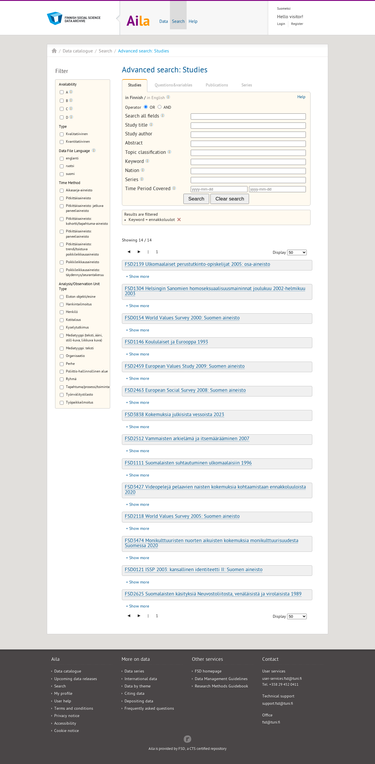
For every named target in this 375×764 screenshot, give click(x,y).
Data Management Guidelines (221, 679)
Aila (54, 50)
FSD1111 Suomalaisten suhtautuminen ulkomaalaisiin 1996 (188, 464)
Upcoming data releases (75, 679)
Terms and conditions (73, 709)
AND (164, 108)
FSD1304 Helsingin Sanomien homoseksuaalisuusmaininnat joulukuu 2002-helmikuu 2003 (215, 291)
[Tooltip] (71, 93)
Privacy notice (66, 716)
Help (193, 22)
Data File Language (74, 151)
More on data (136, 660)
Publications (217, 85)
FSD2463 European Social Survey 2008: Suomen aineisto (185, 391)
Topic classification (148, 153)
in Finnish (134, 98)
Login (281, 24)
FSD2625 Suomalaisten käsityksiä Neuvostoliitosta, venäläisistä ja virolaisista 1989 (213, 595)
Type (63, 127)
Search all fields (145, 116)
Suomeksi (284, 9)
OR (150, 108)
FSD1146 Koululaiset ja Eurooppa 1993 (166, 343)
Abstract (134, 143)
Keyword (137, 162)
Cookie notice (66, 731)
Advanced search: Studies (143, 51)
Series (246, 85)
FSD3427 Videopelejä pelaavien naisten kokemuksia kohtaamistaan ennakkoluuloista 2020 (215, 490)
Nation (135, 171)
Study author (138, 134)
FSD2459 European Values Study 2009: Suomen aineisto (185, 367)
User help (62, 701)
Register (297, 24)
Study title (139, 125)
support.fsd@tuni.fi (277, 704)
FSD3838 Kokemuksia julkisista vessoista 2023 (174, 415)
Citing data (134, 694)
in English (156, 98)
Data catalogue (78, 51)
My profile (63, 694)
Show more (139, 277)
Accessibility (65, 724)
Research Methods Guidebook (221, 686)
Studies (134, 85)
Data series (134, 671)
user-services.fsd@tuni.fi (282, 679)
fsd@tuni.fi (271, 723)
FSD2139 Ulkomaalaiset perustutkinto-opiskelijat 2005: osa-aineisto (197, 265)
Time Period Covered (150, 189)
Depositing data (139, 701)
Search (178, 22)
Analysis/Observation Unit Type (79, 287)
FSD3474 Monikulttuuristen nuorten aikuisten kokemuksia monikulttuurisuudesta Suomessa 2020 (211, 543)
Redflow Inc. (187, 738)
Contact (270, 660)
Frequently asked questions (149, 709)
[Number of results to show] (297, 252)
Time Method (69, 183)
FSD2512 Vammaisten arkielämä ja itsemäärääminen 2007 (187, 439)
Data (163, 22)
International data (141, 679)
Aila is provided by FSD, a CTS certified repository (187, 749)
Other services (207, 660)
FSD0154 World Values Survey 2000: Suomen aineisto (182, 318)
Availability (67, 85)
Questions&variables (173, 85)
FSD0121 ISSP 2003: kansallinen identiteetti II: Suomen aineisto (193, 570)
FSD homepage (208, 671)
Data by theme (138, 686)
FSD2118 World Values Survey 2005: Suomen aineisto (182, 517)
